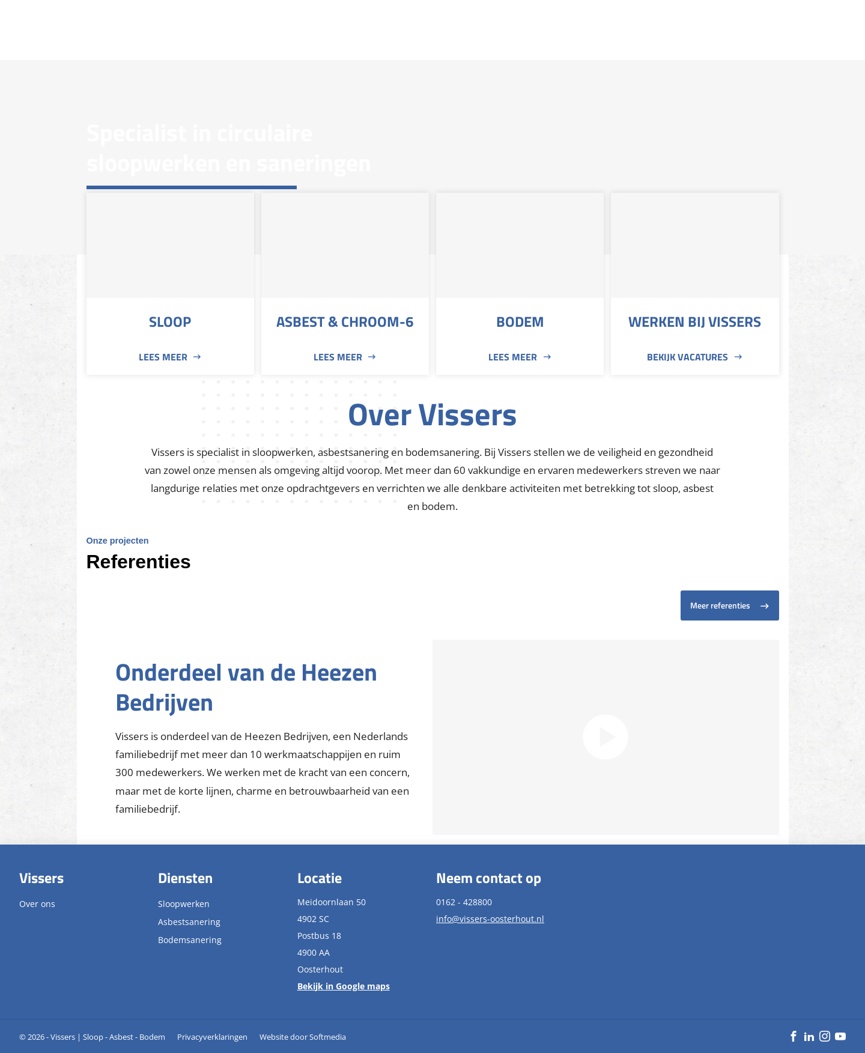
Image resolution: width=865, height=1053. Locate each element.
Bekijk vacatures (687, 357)
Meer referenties (720, 605)
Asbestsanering (189, 921)
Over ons (37, 903)
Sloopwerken (184, 903)
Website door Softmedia (303, 1036)
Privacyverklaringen (212, 1036)
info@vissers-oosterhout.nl (490, 918)
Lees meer (163, 357)
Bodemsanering (190, 939)
